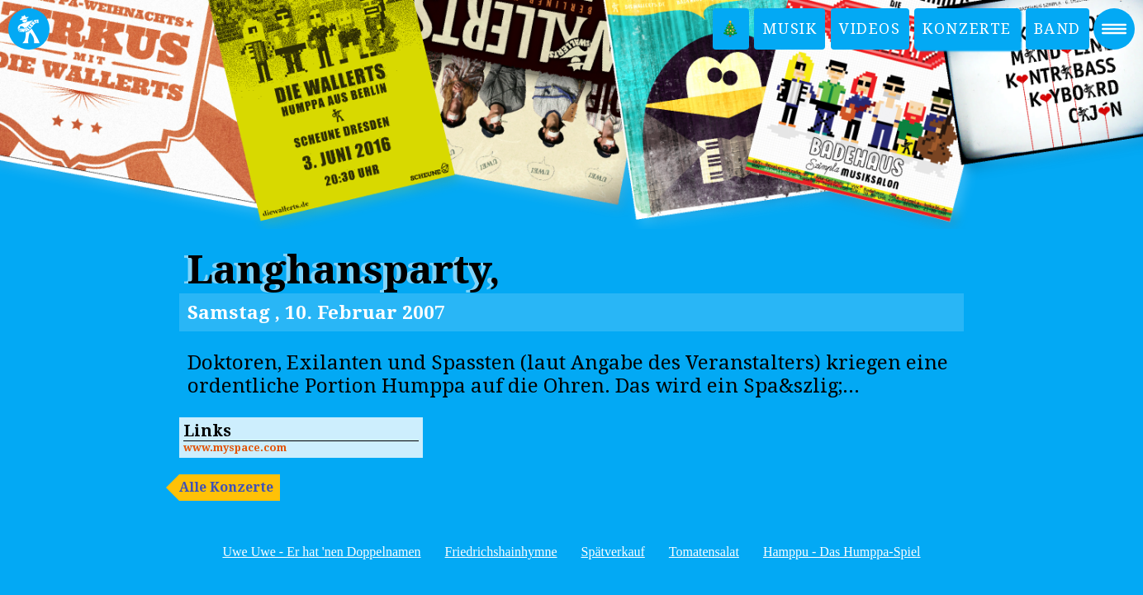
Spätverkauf (613, 552)
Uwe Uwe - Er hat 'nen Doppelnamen (321, 552)
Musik (789, 28)
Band (1057, 28)
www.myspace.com (235, 447)
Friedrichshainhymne (501, 552)
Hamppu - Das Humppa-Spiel (842, 552)
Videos (870, 28)
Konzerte (967, 28)
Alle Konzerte (226, 487)
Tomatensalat (704, 552)
